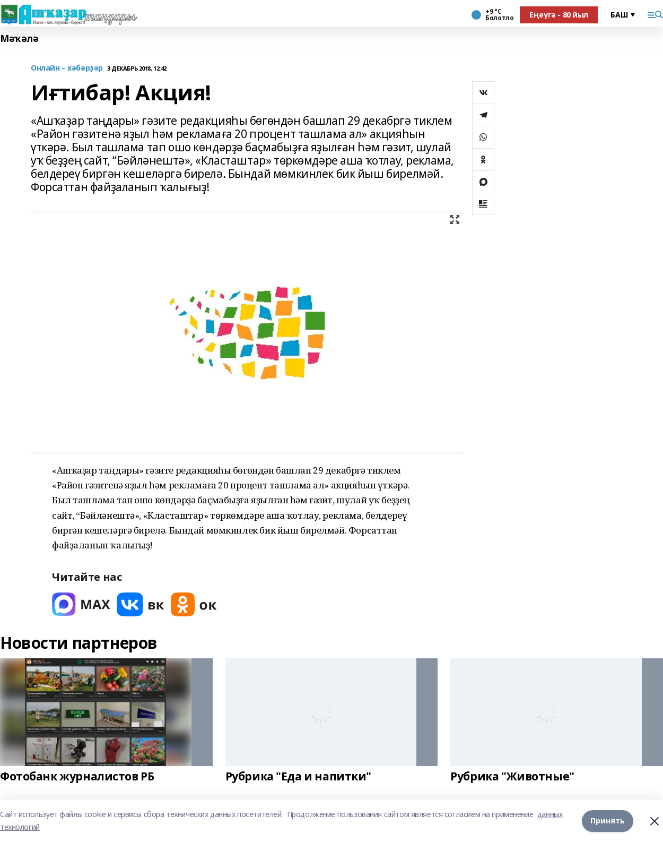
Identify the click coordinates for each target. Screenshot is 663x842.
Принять (607, 820)
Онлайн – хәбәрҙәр (67, 68)
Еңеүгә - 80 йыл (558, 15)
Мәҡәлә (19, 38)
